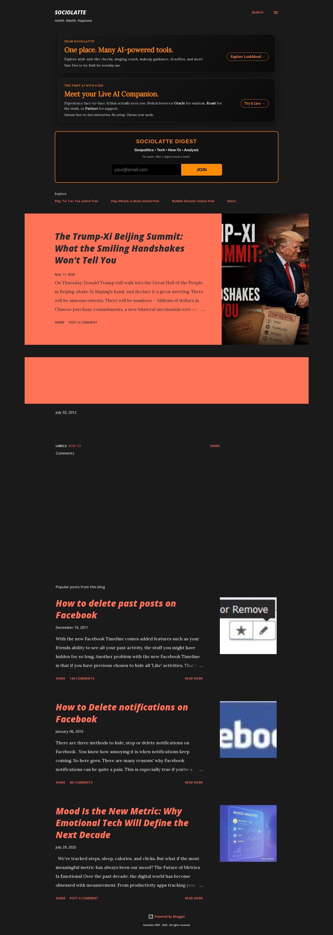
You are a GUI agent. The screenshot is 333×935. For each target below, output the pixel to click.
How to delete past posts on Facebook (116, 609)
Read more (194, 678)
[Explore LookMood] (166, 53)
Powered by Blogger (166, 916)
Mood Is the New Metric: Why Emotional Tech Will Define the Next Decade (122, 823)
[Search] (257, 12)
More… (232, 201)
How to (74, 446)
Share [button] (60, 322)
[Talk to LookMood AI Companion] (166, 100)
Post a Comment (83, 322)
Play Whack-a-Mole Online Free (135, 201)
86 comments (81, 782)
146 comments (82, 678)
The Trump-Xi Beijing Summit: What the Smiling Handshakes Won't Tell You (120, 248)
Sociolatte (70, 12)
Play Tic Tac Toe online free (76, 201)
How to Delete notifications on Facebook (122, 713)
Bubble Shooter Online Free (193, 201)
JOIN (201, 169)
